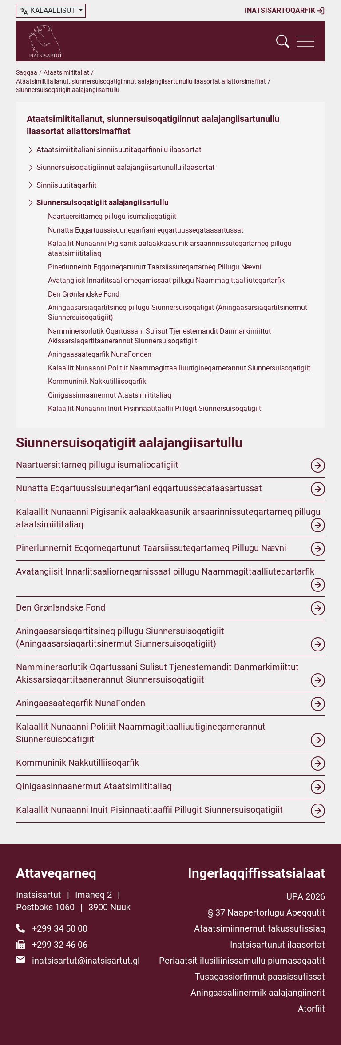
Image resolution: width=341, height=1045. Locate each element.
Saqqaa (26, 72)
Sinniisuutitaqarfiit (66, 184)
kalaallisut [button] (48, 11)
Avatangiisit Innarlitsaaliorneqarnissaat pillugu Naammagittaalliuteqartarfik (166, 280)
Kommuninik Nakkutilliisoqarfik (97, 381)
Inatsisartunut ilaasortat (277, 944)
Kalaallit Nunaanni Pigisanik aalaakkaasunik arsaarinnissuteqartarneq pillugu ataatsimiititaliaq (170, 248)
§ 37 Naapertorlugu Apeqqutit (266, 912)
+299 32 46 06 (59, 944)
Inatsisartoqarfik (285, 10)
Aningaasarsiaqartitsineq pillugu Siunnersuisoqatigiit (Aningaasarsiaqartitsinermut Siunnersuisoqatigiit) (177, 312)
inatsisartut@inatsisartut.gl (86, 960)
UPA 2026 (305, 896)
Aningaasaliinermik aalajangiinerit (257, 992)
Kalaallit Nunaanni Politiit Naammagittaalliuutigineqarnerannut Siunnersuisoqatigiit (179, 368)
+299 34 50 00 (59, 928)
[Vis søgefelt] (282, 41)
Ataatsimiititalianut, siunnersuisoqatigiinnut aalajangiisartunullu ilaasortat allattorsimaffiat (141, 81)
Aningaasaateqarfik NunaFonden (99, 354)
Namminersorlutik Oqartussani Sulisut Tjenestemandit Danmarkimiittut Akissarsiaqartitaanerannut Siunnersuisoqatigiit (159, 335)
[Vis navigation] (305, 41)
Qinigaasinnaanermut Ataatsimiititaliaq (109, 394)
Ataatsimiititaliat (66, 72)
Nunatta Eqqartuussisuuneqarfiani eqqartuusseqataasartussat (145, 229)
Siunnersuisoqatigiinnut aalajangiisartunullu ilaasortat (125, 167)
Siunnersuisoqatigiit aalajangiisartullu (102, 202)
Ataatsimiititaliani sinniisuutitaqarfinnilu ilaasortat (119, 149)
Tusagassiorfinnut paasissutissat (260, 976)
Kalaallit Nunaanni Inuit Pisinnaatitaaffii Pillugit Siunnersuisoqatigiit (154, 408)
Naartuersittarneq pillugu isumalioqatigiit (112, 216)
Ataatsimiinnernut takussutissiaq (259, 928)
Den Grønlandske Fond (83, 293)
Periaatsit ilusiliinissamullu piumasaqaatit (242, 960)
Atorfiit (311, 1008)
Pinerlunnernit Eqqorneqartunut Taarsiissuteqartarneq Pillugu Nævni (155, 267)
